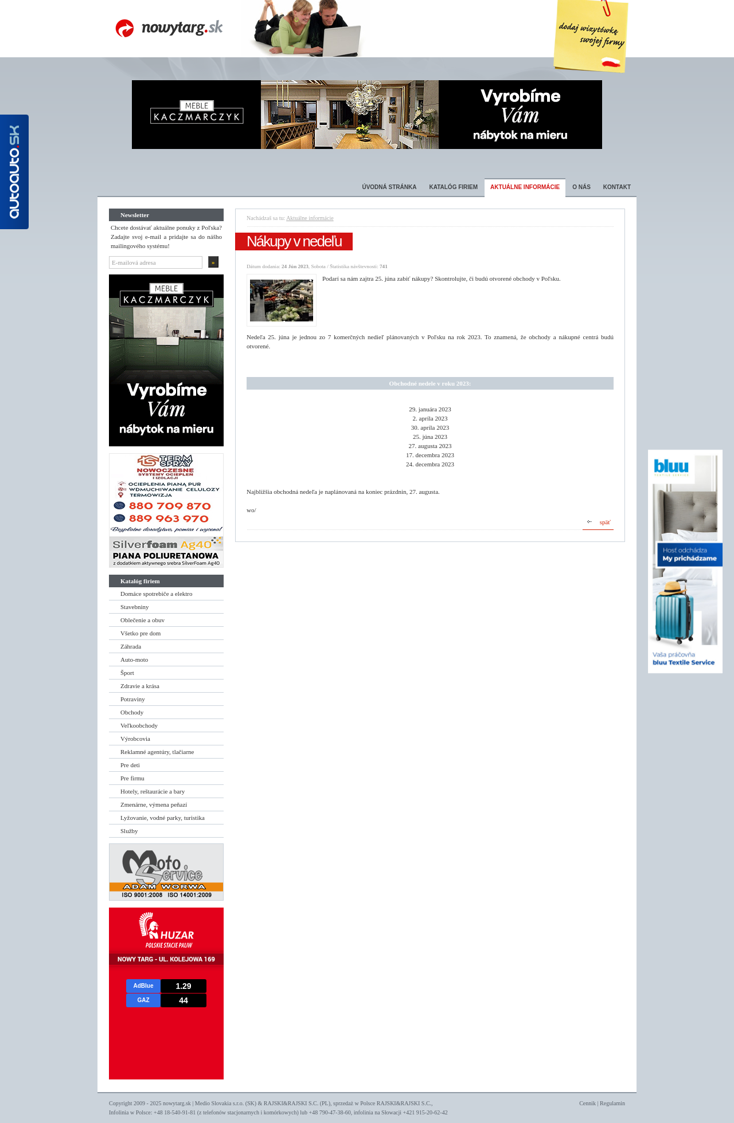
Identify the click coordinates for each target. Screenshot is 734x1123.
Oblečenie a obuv (142, 620)
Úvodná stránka (389, 187)
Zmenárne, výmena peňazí (153, 804)
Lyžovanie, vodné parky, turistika (162, 817)
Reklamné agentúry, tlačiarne (157, 751)
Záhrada (130, 646)
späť (605, 522)
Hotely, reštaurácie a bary (152, 791)
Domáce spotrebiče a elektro (156, 593)
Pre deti (130, 764)
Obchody (131, 712)
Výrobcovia (135, 738)
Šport (127, 672)
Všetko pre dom (140, 633)
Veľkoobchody (139, 725)
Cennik (587, 1103)
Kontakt (617, 187)
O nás (581, 187)
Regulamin (612, 1103)
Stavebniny (134, 606)
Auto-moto (134, 659)
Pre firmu (132, 778)
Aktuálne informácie (525, 187)
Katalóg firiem (453, 187)
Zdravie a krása (139, 685)
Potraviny (132, 699)
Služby (129, 830)
